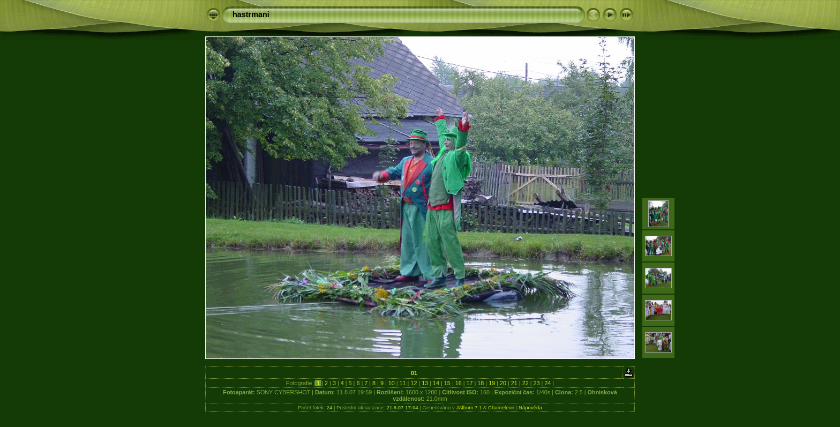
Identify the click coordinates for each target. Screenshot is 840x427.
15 (447, 383)
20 (503, 383)
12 (413, 383)
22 (525, 383)
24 (547, 383)
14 (436, 383)
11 (403, 383)
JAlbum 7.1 (469, 407)
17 (470, 383)
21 (514, 383)
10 (391, 383)
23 (536, 383)
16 (458, 383)
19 (492, 383)
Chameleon (501, 407)
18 (480, 383)
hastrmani (250, 14)
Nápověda (530, 407)
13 (425, 383)
